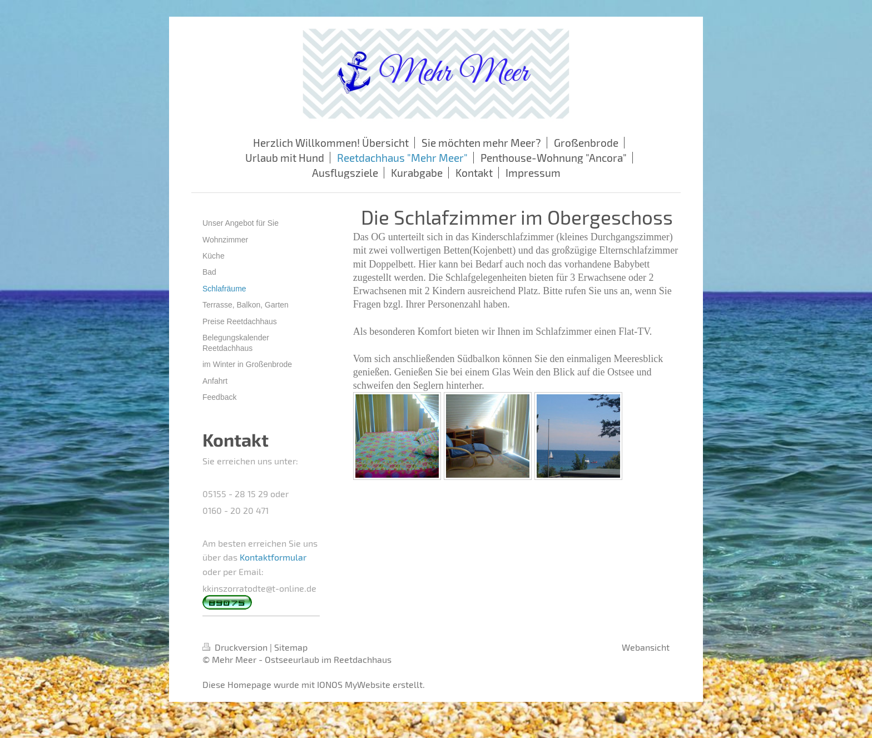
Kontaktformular (273, 557)
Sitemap (291, 647)
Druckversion (236, 647)
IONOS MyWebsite (353, 684)
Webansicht (646, 647)
